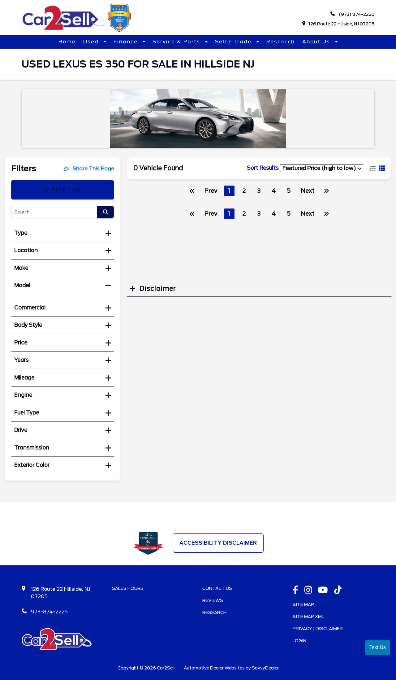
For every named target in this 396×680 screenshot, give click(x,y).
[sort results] (321, 168)
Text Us (377, 647)
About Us (317, 42)
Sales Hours (128, 588)
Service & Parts (177, 42)
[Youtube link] (323, 590)
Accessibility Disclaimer (218, 543)
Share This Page (88, 169)
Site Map (303, 604)
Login (299, 640)
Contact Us (217, 588)
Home (67, 42)
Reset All (63, 190)
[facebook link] (295, 590)
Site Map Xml (308, 616)
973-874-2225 (49, 612)
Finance (127, 42)
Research (280, 42)
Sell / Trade (234, 42)
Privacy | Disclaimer (318, 628)
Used (92, 42)
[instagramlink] (308, 590)
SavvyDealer (265, 667)
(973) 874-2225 (352, 14)
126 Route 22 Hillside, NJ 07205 (338, 23)
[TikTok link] (338, 590)
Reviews (212, 600)
